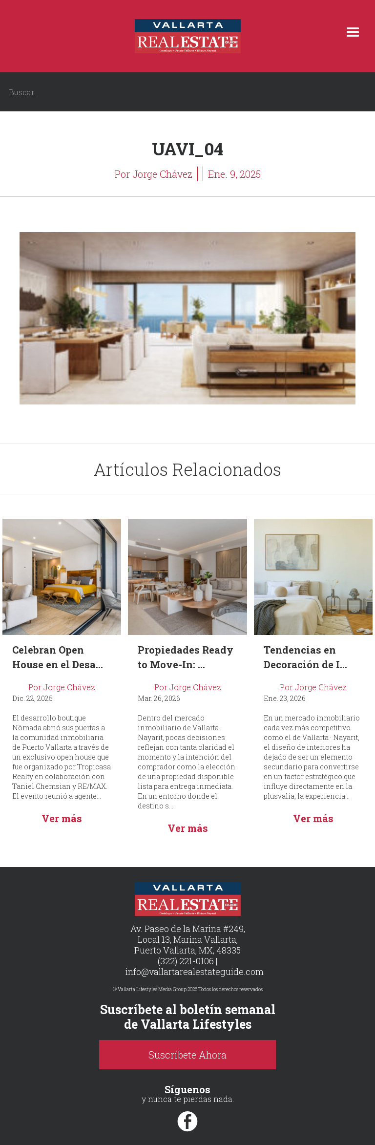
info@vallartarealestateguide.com (194, 971)
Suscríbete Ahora (187, 1054)
